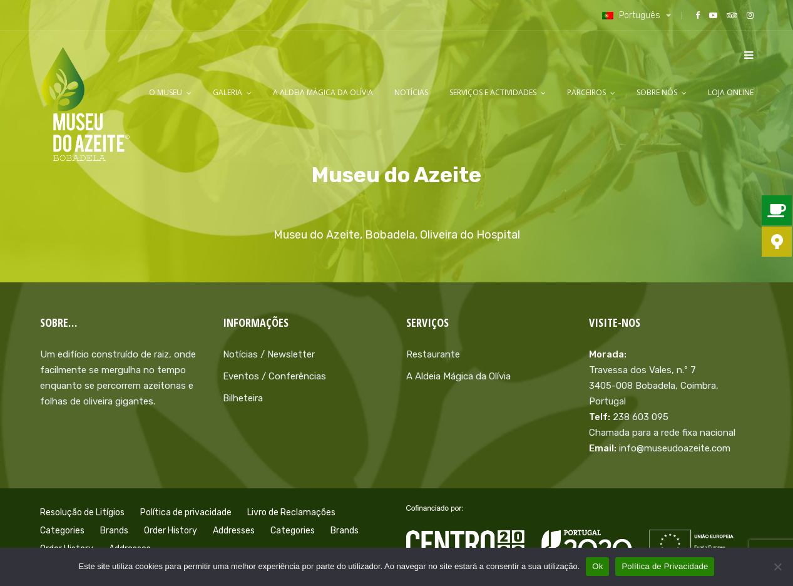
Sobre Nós (657, 92)
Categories (62, 530)
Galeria (227, 92)
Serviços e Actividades (492, 92)
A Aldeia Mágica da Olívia (323, 92)
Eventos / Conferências (274, 376)
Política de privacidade (186, 512)
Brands (114, 530)
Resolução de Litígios (82, 512)
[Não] (777, 566)
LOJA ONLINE (731, 92)
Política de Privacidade (665, 566)
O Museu (165, 92)
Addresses (234, 530)
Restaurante (433, 354)
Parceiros (586, 92)
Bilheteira (243, 398)
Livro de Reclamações (291, 512)
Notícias (411, 92)
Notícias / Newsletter (269, 354)
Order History (170, 530)
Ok (597, 566)
